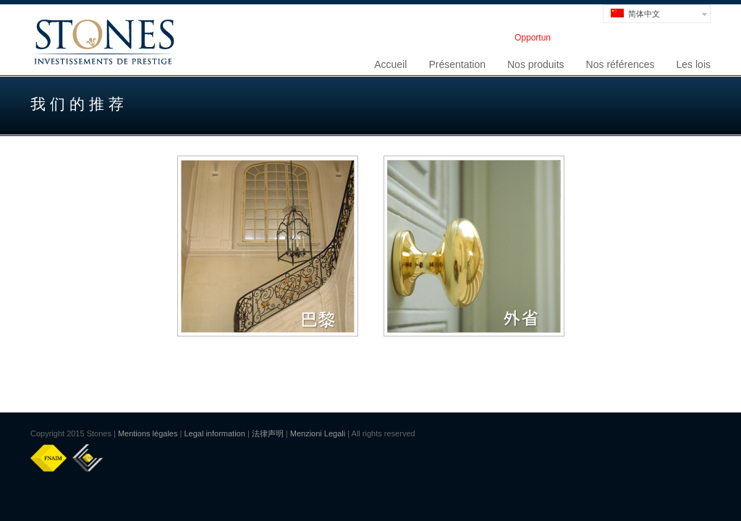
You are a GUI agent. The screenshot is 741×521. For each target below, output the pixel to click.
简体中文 (635, 13)
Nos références (620, 64)
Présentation (457, 64)
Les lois (694, 64)
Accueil (390, 64)
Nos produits (535, 64)
